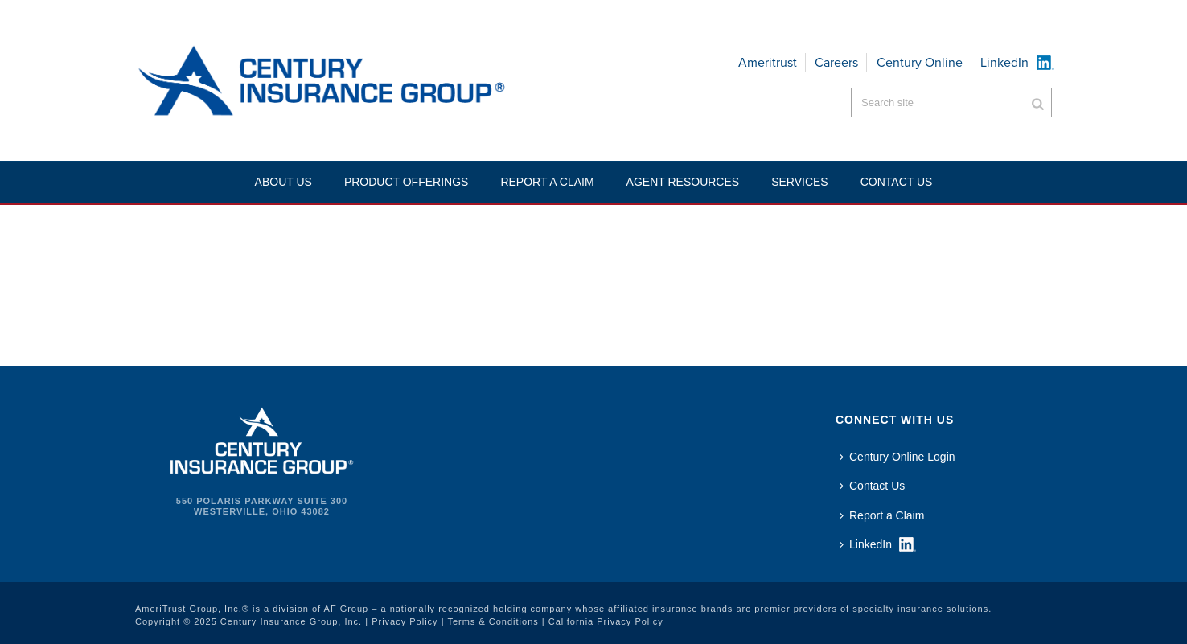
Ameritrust (767, 62)
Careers (836, 62)
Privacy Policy (404, 621)
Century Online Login (897, 456)
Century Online (920, 62)
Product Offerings (406, 181)
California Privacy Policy (605, 621)
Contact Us (872, 485)
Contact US (896, 181)
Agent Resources (683, 181)
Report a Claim (547, 181)
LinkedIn (1004, 62)
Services (799, 181)
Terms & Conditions (492, 621)
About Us (283, 181)
